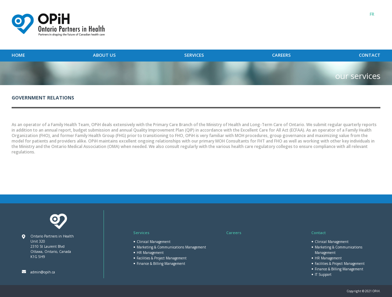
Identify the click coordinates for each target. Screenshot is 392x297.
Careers (281, 55)
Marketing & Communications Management (171, 247)
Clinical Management (154, 241)
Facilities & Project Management (162, 258)
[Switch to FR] (372, 14)
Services (194, 55)
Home (18, 55)
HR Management (150, 252)
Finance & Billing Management (161, 263)
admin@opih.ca (42, 272)
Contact (369, 55)
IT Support (323, 274)
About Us (104, 55)
